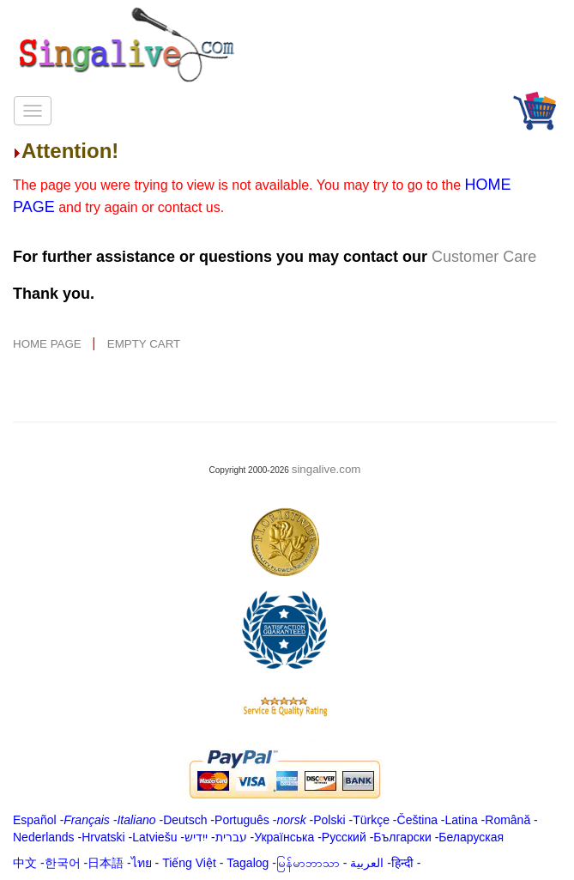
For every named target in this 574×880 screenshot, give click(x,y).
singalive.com (326, 469)
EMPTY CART (143, 343)
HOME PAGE (48, 343)
